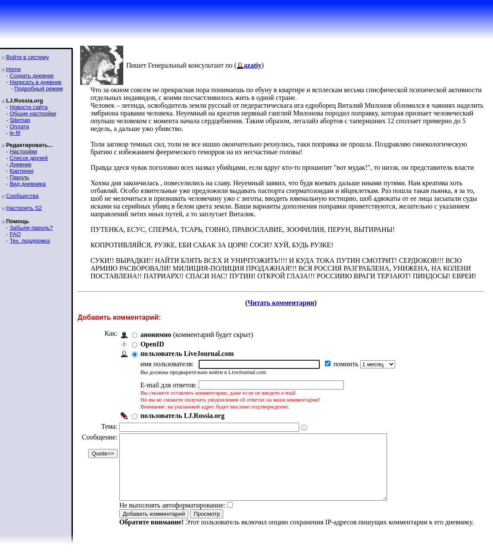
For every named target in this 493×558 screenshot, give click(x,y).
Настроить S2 (24, 208)
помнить (347, 364)
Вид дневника (27, 184)
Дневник (20, 164)
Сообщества (22, 196)
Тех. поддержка (29, 240)
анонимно (156, 334)
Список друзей (28, 158)
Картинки (21, 171)
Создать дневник (31, 75)
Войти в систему (27, 57)
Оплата (19, 126)
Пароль (19, 177)
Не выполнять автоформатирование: (172, 518)
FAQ (15, 234)
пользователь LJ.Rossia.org (182, 415)
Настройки (23, 151)
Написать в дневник (35, 82)
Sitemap (19, 120)
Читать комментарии (280, 302)
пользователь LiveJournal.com (187, 353)
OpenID (152, 344)
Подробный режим (38, 88)
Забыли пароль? (31, 227)
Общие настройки (32, 113)
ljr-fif (14, 133)
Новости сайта (28, 107)
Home (13, 69)
